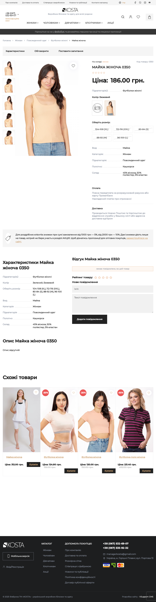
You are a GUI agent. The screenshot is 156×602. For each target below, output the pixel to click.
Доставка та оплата (30, 3)
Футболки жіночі (59, 40)
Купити (33, 464)
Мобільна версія (18, 556)
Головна (7, 40)
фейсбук (59, 31)
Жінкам (33, 23)
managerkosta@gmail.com (119, 554)
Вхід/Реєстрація (13, 567)
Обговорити (42, 51)
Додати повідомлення (89, 319)
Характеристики (15, 51)
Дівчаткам (73, 23)
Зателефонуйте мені (12, 20)
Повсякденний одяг (37, 40)
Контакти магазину (100, 3)
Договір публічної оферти (79, 582)
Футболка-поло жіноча (132, 457)
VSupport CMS (146, 597)
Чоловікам (51, 23)
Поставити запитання (71, 51)
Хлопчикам (94, 23)
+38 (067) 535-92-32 (115, 547)
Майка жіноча (14, 457)
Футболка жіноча (53, 457)
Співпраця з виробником (54, 3)
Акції (110, 23)
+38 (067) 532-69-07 (10, 14)
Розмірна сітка (73, 561)
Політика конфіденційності (80, 577)
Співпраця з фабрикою (78, 566)
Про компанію (11, 3)
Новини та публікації (78, 3)
